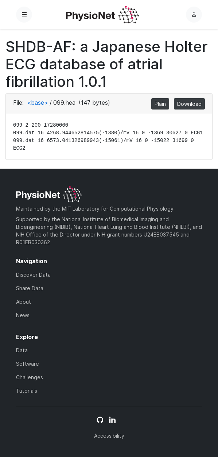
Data (22, 350)
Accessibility (109, 436)
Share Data (29, 288)
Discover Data (33, 275)
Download (189, 104)
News (23, 315)
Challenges (29, 377)
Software (27, 364)
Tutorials (26, 391)
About (23, 302)
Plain (160, 104)
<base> (37, 102)
